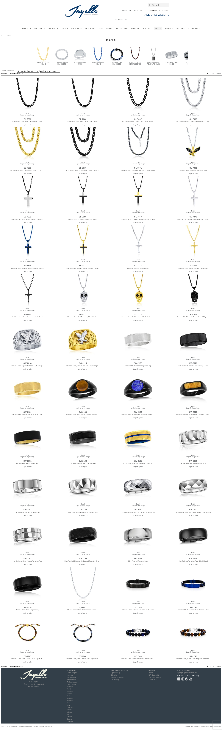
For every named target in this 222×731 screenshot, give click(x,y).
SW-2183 (83, 412)
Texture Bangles (72, 673)
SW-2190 (83, 559)
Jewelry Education (33, 726)
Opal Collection (71, 684)
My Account (127, 10)
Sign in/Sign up (115, 673)
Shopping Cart (121, 19)
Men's (68, 714)
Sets (68, 703)
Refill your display (72, 682)
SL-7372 (82, 314)
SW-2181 (28, 461)
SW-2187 (28, 510)
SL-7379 (193, 265)
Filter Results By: (7, 71)
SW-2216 (28, 607)
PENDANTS (90, 28)
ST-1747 (193, 607)
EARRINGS (53, 28)
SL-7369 (27, 168)
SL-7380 (27, 314)
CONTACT (165, 10)
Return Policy (115, 679)
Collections (70, 707)
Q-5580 (82, 607)
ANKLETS (26, 28)
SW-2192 (28, 559)
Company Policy (13, 726)
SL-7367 (138, 119)
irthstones (70, 675)
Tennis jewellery (71, 677)
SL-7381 (193, 168)
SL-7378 (138, 265)
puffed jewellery (71, 679)
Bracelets (70, 691)
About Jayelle (140, 10)
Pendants (70, 686)
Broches (180, 28)
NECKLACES (76, 28)
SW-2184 (138, 412)
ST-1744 (82, 656)
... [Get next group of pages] (215, 73)
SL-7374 (193, 314)
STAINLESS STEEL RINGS (171, 63)
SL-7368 (193, 119)
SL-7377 (82, 265)
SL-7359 (138, 217)
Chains (69, 696)
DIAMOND (135, 28)
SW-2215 (83, 363)
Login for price (27, 125)
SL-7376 (27, 265)
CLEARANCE (194, 28)
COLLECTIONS (121, 28)
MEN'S (158, 28)
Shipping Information (117, 677)
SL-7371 (138, 168)
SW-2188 (83, 510)
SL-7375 (193, 217)
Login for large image (28, 115)
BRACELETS (39, 28)
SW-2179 (193, 363)
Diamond (69, 710)
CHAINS (64, 28)
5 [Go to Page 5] (213, 73)
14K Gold (147, 28)
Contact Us (48, 726)
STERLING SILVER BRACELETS (61, 63)
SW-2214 (28, 363)
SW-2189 (138, 510)
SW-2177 (193, 412)
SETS (100, 28)
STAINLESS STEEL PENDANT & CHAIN (153, 63)
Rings (68, 705)
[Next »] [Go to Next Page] (218, 73)
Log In (117, 10)
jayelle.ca (206, 726)
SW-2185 (138, 461)
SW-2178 (138, 363)
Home (3, 36)
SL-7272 (27, 217)
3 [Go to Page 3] (210, 73)
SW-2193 (138, 559)
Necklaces (70, 698)
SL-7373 (138, 314)
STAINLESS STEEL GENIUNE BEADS (135, 63)
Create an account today (188, 675)
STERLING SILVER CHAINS (43, 63)
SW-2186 (193, 461)
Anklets (69, 689)
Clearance (70, 721)
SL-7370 (82, 168)
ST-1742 (193, 656)
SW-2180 (28, 412)
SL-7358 (82, 217)
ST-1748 (138, 607)
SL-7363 (82, 119)
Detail (27, 113)
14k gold (69, 712)
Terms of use (4, 726)
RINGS (109, 28)
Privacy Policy (189, 726)
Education (114, 675)
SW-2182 (83, 461)
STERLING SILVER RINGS (80, 63)
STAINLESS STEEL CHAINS (98, 63)
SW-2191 (193, 510)
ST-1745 (27, 656)
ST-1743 (138, 656)
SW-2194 (193, 559)
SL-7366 (27, 119)
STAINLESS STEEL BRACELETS (116, 63)
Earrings (69, 693)
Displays (168, 28)
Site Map (41, 726)
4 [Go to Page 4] (212, 73)
